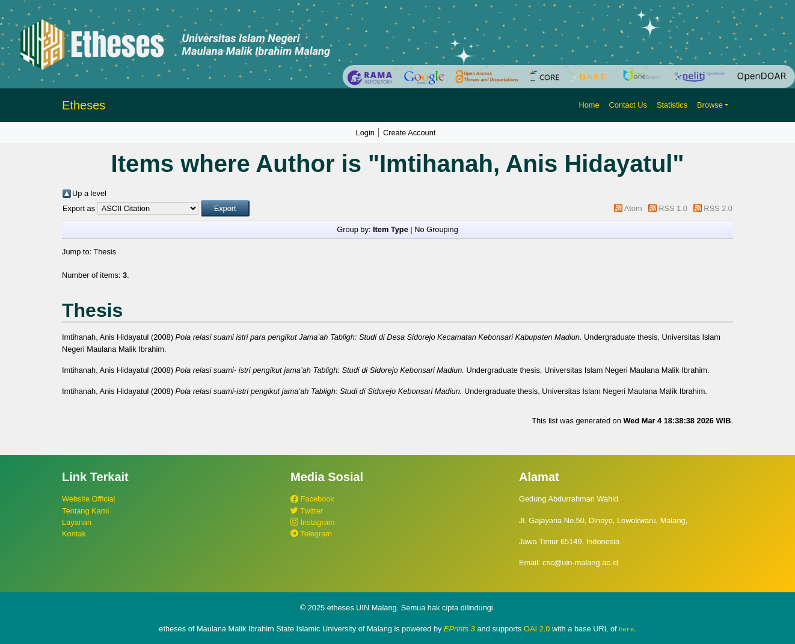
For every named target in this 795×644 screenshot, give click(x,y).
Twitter (306, 510)
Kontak (74, 533)
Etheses (83, 105)
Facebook (312, 498)
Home (589, 104)
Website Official (88, 498)
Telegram (311, 533)
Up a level (89, 193)
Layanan (76, 522)
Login (365, 132)
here (626, 629)
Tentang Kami (85, 510)
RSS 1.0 (672, 208)
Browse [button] (710, 104)
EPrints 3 (459, 628)
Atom (633, 208)
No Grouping (436, 229)
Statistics (672, 104)
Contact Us (628, 104)
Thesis (104, 251)
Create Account (409, 132)
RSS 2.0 (718, 208)
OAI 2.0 (537, 628)
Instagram (312, 522)
